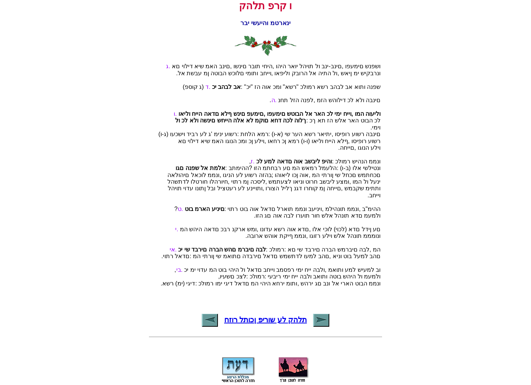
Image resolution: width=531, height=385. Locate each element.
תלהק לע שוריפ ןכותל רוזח (265, 320)
